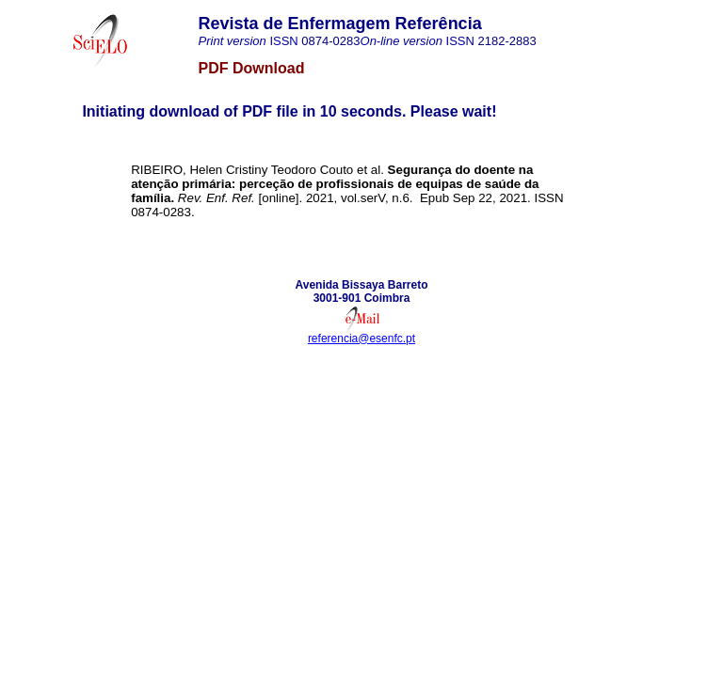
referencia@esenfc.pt (361, 338)
